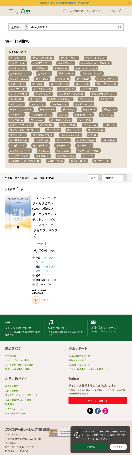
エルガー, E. (40, 68)
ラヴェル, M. (42, 155)
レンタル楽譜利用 (23, 328)
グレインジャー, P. (106, 78)
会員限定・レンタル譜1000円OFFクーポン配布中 (64, 2)
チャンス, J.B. (47, 109)
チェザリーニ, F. (83, 104)
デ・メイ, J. (69, 109)
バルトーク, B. (68, 125)
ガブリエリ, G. (66, 73)
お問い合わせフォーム (109, 328)
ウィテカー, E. (17, 63)
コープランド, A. (59, 83)
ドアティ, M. (16, 114)
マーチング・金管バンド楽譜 (19, 364)
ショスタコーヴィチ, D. (71, 94)
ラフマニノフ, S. (66, 155)
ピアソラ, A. (90, 125)
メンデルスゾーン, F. (88, 150)
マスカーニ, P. (84, 145)
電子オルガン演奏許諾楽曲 (18, 369)
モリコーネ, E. (40, 145)
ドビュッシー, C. (83, 114)
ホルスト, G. (109, 140)
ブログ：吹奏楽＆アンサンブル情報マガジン (90, 369)
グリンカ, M (62, 78)
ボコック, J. (63, 140)
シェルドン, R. (66, 89)
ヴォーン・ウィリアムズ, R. (95, 63)
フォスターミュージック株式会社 (30, 429)
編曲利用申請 (66, 328)
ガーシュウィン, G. (20, 73)
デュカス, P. (109, 109)
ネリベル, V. (16, 119)
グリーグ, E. (42, 78)
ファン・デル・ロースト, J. (24, 130)
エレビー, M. (60, 68)
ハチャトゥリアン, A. (21, 125)
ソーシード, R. (59, 104)
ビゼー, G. (109, 125)
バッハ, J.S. (46, 125)
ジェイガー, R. (17, 89)
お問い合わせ (11, 390)
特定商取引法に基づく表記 (18, 399)
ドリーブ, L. (106, 114)
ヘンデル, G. (42, 140)
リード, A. (88, 155)
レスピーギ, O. (55, 160)
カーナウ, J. (44, 73)
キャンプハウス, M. (92, 73)
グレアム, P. (83, 78)
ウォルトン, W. (18, 68)
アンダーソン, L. (69, 58)
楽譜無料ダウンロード (79, 364)
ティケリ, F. (89, 109)
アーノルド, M (17, 58)
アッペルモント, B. (43, 58)
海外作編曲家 (22, 177)
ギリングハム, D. (19, 78)
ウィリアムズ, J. (41, 63)
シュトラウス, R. (19, 94)
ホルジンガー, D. (86, 140)
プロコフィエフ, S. (43, 135)
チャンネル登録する (97, 400)
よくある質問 (11, 386)
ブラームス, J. (17, 135)
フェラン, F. (53, 130)
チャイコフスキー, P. (21, 109)
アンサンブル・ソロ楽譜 (17, 360)
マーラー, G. (62, 145)
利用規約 (9, 404)
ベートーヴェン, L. (70, 135)
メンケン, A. (63, 150)
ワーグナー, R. (101, 160)
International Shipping (16, 413)
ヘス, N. (92, 135)
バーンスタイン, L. (60, 119)
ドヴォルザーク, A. (41, 114)
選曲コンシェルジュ (78, 360)
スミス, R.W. (16, 104)
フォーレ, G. (73, 130)
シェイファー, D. (42, 89)
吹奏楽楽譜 (10, 355)
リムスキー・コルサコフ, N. (24, 160)
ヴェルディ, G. (65, 63)
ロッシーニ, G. (78, 160)
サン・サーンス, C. (106, 83)
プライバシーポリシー (16, 408)
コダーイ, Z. (82, 83)
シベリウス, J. (89, 89)
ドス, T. (63, 114)
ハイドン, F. (84, 119)
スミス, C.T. (106, 99)
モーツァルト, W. (19, 155)
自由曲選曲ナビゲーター (80, 355)
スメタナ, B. (37, 104)
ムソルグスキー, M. (20, 150)
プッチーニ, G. (95, 130)
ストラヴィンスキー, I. (60, 99)
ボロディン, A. (17, 145)
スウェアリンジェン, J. (104, 94)
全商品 (8, 177)
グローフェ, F (17, 83)
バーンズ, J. (37, 119)
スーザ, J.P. (16, 99)
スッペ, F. (35, 99)
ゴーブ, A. (37, 83)
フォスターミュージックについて (21, 395)
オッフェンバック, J (86, 68)
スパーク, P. (86, 99)
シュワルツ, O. (43, 94)
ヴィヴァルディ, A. (95, 58)
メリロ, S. (43, 150)
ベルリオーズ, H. (19, 140)
